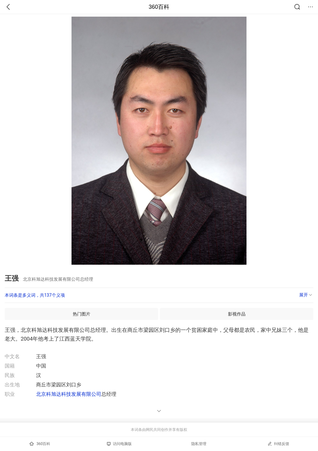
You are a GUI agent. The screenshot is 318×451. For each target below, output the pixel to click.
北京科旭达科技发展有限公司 (68, 394)
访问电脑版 (119, 444)
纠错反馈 (278, 443)
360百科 (159, 7)
